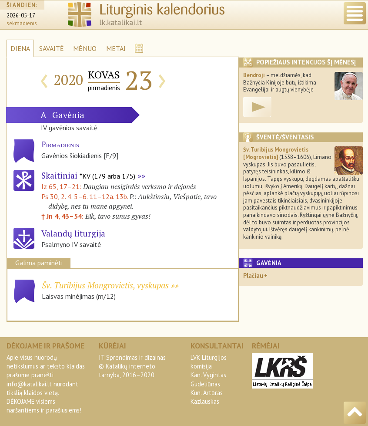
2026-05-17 (21, 15)
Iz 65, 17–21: (62, 186)
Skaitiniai (88, 175)
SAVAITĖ (51, 48)
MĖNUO (85, 48)
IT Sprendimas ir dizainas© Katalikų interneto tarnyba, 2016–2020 (132, 366)
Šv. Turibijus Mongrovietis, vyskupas (105, 285)
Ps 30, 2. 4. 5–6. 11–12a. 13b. (84, 196)
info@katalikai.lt (29, 384)
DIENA (20, 48)
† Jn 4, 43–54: (63, 216)
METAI (116, 48)
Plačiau (253, 275)
